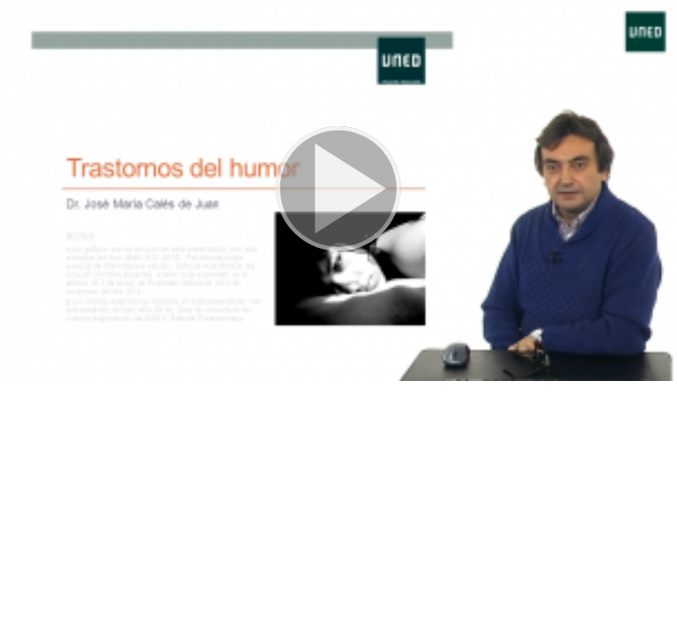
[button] (338, 190)
